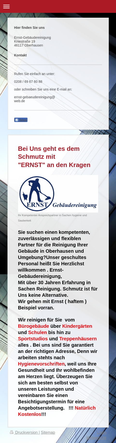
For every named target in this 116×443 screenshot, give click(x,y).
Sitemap (48, 432)
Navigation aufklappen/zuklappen (58, 6)
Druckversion (24, 432)
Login (101, 432)
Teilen (21, 120)
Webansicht (96, 438)
